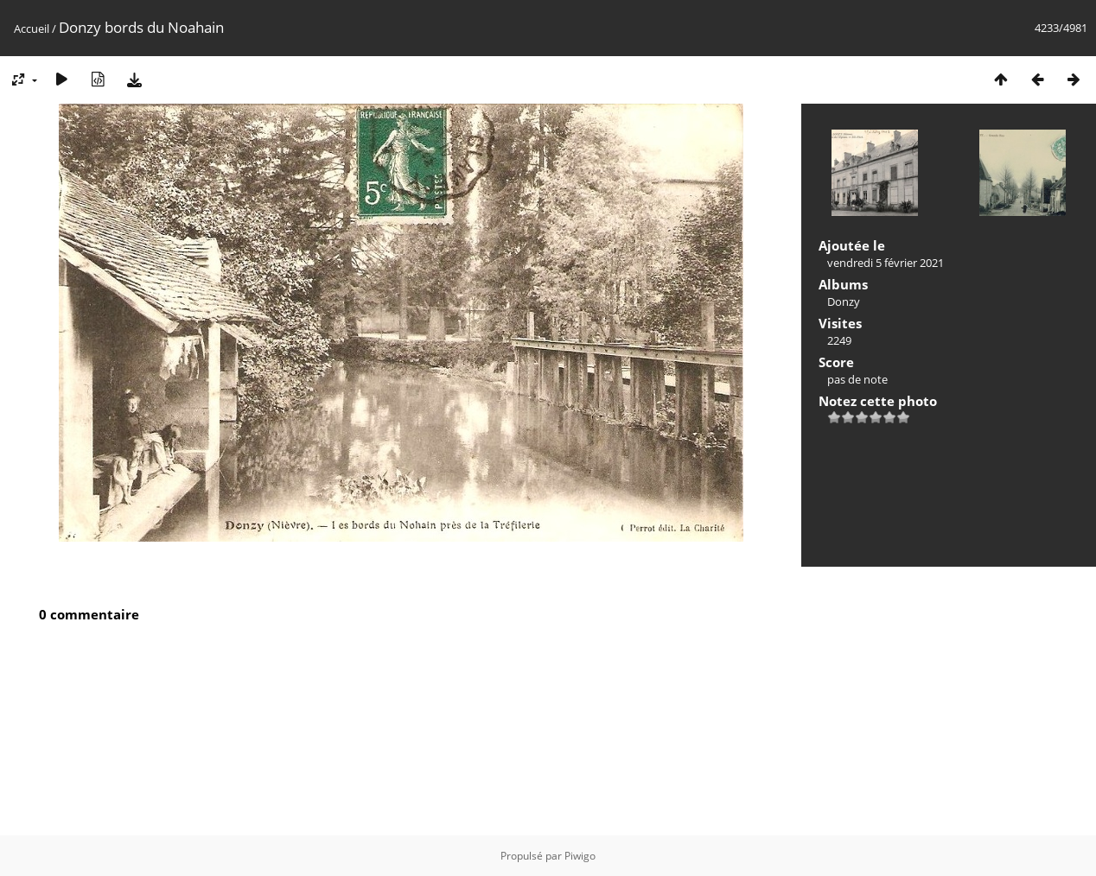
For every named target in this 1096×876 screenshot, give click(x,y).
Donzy (843, 301)
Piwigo (580, 855)
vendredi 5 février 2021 (885, 262)
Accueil (31, 28)
